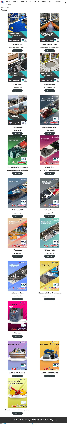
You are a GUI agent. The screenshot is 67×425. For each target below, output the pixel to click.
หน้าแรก (2, 7)
